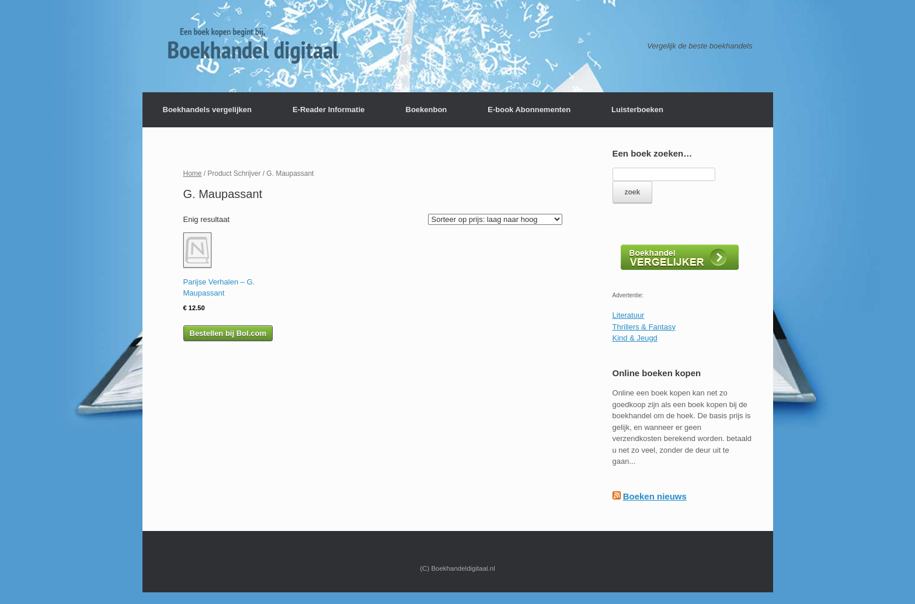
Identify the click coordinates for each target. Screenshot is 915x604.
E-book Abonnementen (529, 109)
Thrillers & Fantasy (644, 326)
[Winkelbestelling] (495, 219)
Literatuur (629, 315)
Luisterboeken (637, 109)
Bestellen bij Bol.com (228, 333)
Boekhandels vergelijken (207, 109)
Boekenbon (426, 109)
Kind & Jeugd (635, 338)
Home (192, 173)
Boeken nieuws (655, 496)
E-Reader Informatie (329, 109)
